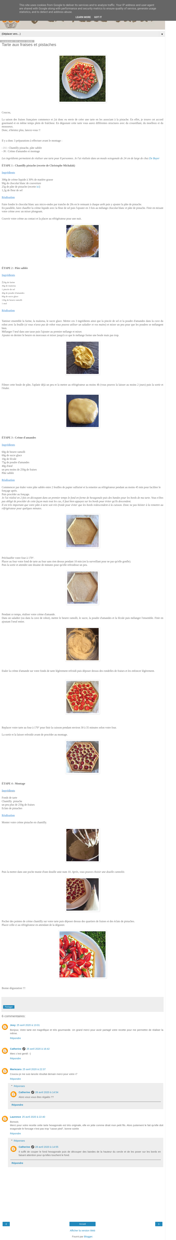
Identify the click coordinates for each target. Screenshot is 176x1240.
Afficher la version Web (82, 1230)
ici (38, 186)
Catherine (15, 1048)
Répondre (15, 1038)
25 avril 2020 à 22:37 (34, 1069)
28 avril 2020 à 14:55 (46, 1147)
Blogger (88, 1236)
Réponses (19, 1086)
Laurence (15, 1116)
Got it (98, 17)
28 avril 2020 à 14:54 (46, 1092)
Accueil (82, 1224)
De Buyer (154, 158)
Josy (13, 1025)
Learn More (83, 17)
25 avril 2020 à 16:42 (38, 1048)
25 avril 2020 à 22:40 (33, 1116)
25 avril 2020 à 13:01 (28, 1025)
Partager (9, 1007)
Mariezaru (15, 1069)
